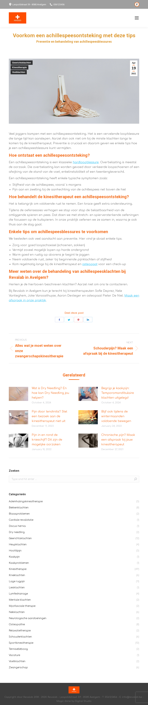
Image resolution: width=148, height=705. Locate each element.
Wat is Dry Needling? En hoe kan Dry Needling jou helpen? (50, 393)
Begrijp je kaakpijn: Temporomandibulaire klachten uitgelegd (117, 393)
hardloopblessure (86, 162)
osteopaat (89, 264)
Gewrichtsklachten (21, 62)
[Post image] (18, 394)
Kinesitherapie (19, 67)
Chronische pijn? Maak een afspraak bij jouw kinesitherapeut (118, 439)
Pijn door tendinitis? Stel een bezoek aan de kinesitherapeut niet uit (49, 416)
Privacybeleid (123, 18)
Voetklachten (18, 72)
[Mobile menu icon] (136, 17)
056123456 (57, 4)
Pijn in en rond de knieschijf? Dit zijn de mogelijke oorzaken (47, 439)
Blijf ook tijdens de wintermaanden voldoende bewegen (116, 416)
